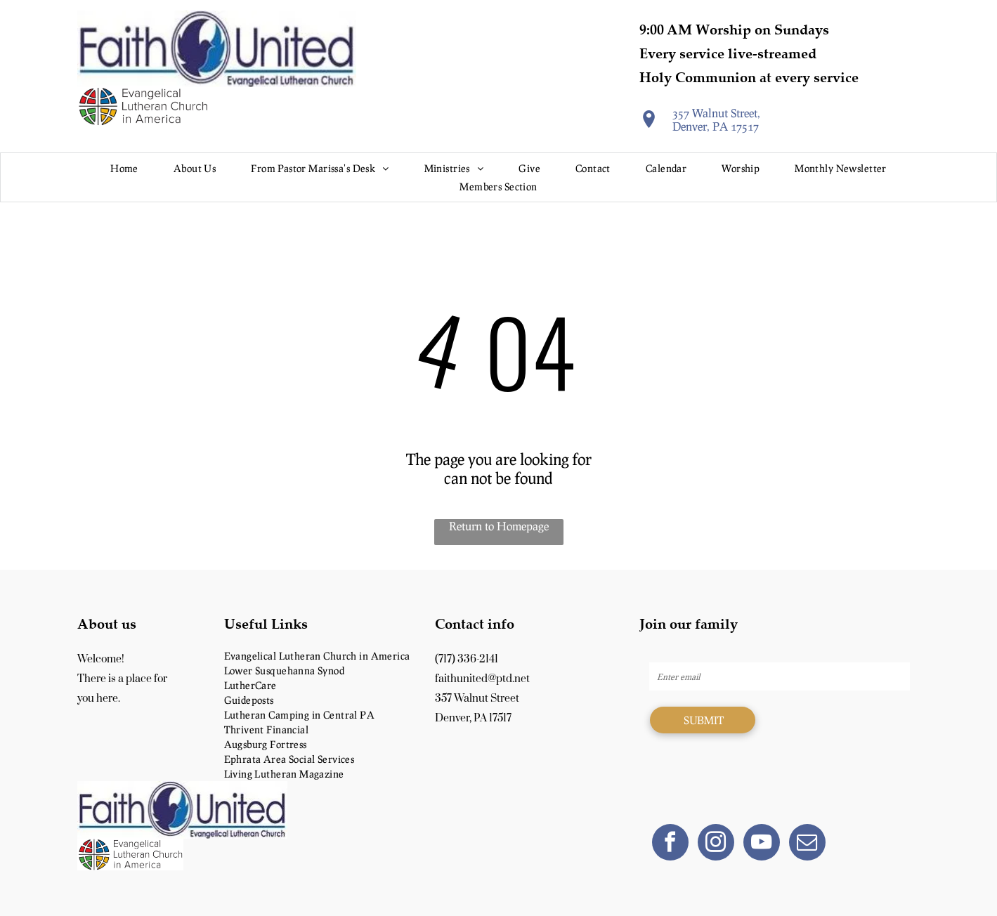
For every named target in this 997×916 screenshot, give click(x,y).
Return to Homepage (499, 525)
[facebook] (670, 844)
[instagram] (716, 844)
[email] (807, 844)
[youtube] (761, 844)
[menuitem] (124, 168)
